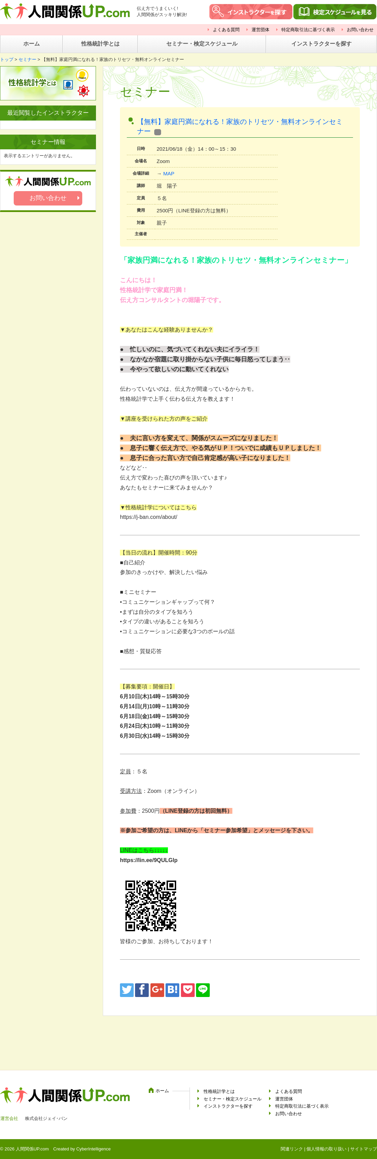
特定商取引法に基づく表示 (308, 29)
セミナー (27, 59)
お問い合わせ (360, 29)
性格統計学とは (100, 44)
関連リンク (292, 1148)
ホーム (31, 44)
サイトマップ (363, 1148)
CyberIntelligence (93, 1148)
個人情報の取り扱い (326, 1148)
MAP (168, 173)
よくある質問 (226, 29)
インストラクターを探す (321, 44)
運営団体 (260, 29)
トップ (6, 59)
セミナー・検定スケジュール (202, 44)
